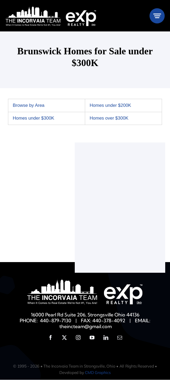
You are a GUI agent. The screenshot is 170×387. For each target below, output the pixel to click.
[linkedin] (105, 337)
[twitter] (64, 337)
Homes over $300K (109, 118)
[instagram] (78, 337)
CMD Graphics (97, 372)
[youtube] (92, 337)
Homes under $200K (110, 105)
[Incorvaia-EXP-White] (51, 7)
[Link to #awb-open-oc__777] (157, 15)
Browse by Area (28, 105)
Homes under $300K (33, 118)
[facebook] (50, 337)
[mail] (119, 337)
